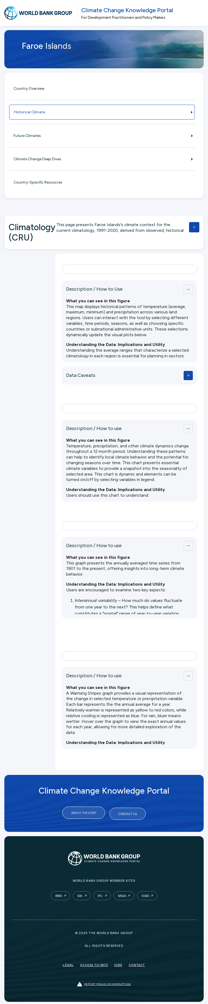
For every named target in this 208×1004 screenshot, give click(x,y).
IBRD (58, 893)
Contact (137, 963)
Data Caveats (80, 375)
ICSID (145, 893)
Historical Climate (101, 112)
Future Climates (102, 136)
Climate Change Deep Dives (102, 159)
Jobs (118, 963)
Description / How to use (94, 428)
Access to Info (94, 963)
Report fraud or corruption (104, 982)
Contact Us (127, 813)
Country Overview (29, 88)
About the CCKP (83, 813)
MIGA (122, 893)
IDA (79, 893)
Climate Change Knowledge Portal (127, 10)
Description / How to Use (94, 289)
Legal (68, 963)
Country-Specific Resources (38, 182)
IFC (100, 893)
